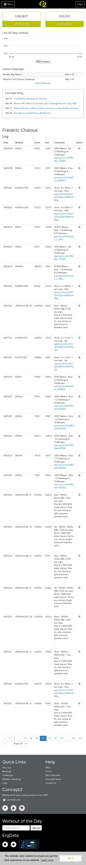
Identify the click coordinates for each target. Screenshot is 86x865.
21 (49, 738)
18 (31, 738)
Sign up (36, 827)
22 (55, 738)
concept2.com (11, 800)
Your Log (6, 767)
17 (25, 738)
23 (62, 738)
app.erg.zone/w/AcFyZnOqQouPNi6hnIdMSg (64, 197)
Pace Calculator (52, 775)
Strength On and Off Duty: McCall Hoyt (32, 113)
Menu (8, 5)
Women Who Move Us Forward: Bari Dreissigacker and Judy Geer (45, 103)
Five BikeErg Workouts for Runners (31, 99)
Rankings (6, 771)
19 (37, 738)
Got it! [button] (70, 858)
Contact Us (50, 783)
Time (38, 62)
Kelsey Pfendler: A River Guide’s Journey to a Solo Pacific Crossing (46, 108)
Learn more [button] (47, 860)
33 (80, 738)
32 (73, 738)
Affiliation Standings (11, 779)
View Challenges (43, 83)
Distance (46, 62)
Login (80, 4)
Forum (48, 771)
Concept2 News (53, 779)
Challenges (7, 775)
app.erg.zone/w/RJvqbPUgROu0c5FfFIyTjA (64, 347)
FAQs (48, 767)
